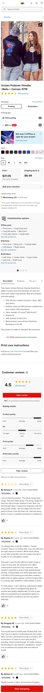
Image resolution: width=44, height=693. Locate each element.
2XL (26, 163)
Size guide (39, 158)
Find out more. (22, 140)
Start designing (22, 689)
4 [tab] (26, 270)
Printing (11, 106)
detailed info (12, 208)
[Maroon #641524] (7, 152)
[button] (22, 187)
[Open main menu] (3, 3)
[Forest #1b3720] (11, 152)
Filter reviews (22, 471)
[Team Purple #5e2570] (20, 152)
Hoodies (7, 17)
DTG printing (10, 118)
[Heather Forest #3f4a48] (24, 152)
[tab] (17, 79)
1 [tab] (17, 270)
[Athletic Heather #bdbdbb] (32, 152)
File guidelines (37, 102)
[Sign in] (31, 3)
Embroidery (33, 106)
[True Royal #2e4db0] (28, 152)
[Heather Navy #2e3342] (15, 152)
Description (8, 281)
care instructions (17, 351)
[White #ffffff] (41, 152)
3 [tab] (23, 270)
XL (20, 163)
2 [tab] (20, 270)
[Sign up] (36, 3)
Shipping (20, 281)
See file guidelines (8, 237)
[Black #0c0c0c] (2, 152)
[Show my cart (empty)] (41, 3)
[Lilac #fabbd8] (37, 152)
